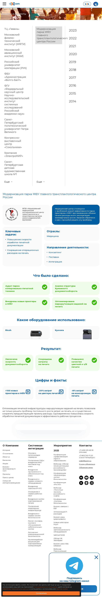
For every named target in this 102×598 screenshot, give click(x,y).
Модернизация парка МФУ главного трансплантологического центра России (49, 35)
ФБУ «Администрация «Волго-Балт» (15, 77)
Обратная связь (86, 467)
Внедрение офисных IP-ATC (35, 487)
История (6, 450)
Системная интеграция (29, 9)
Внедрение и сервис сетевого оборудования (35, 481)
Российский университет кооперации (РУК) (15, 65)
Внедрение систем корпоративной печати (36, 501)
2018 (72, 70)
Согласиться (41, 593)
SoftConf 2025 (59, 535)
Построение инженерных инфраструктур (34, 508)
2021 (72, 46)
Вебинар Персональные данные (60, 551)
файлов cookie (61, 589)
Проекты (6, 474)
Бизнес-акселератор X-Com (9, 469)
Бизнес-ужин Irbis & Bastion (61, 545)
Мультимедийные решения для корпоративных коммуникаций (35, 543)
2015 (72, 93)
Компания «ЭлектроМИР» (13, 154)
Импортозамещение (58, 9)
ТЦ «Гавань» (11, 29)
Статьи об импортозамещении (11, 482)
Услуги (44, 9)
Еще (7, 181)
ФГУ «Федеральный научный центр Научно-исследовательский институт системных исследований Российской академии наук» (16, 99)
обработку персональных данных (16, 589)
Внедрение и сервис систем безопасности (34, 516)
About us (6, 457)
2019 (72, 62)
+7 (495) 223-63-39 (86, 451)
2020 (73, 54)
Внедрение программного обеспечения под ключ (35, 473)
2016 (72, 85)
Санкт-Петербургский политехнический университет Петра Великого (16, 126)
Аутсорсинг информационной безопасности (36, 534)
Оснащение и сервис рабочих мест (35, 494)
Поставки (13, 9)
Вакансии (7, 460)
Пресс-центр (8, 477)
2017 (72, 78)
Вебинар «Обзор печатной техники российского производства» (61, 467)
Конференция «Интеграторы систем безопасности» (60, 476)
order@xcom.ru (85, 461)
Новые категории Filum (61, 523)
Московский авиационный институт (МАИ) (14, 53)
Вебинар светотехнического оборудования (62, 530)
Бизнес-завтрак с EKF (61, 507)
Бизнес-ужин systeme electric (60, 518)
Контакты (74, 9)
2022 (73, 38)
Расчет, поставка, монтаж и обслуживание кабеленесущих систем (35, 525)
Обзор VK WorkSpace (58, 539)
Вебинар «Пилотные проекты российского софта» (59, 492)
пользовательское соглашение (46, 587)
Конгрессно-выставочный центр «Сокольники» (13, 142)
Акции (5, 463)
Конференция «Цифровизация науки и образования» (61, 458)
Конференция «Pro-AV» (60, 483)
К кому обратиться (87, 464)
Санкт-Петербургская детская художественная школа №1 (14, 168)
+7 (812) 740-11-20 (87, 456)
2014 (72, 101)
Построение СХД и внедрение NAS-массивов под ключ (36, 463)
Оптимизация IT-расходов (61, 513)
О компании (8, 453)
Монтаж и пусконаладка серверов (34, 455)
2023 (73, 30)
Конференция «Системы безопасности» (60, 501)
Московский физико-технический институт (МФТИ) (15, 39)
